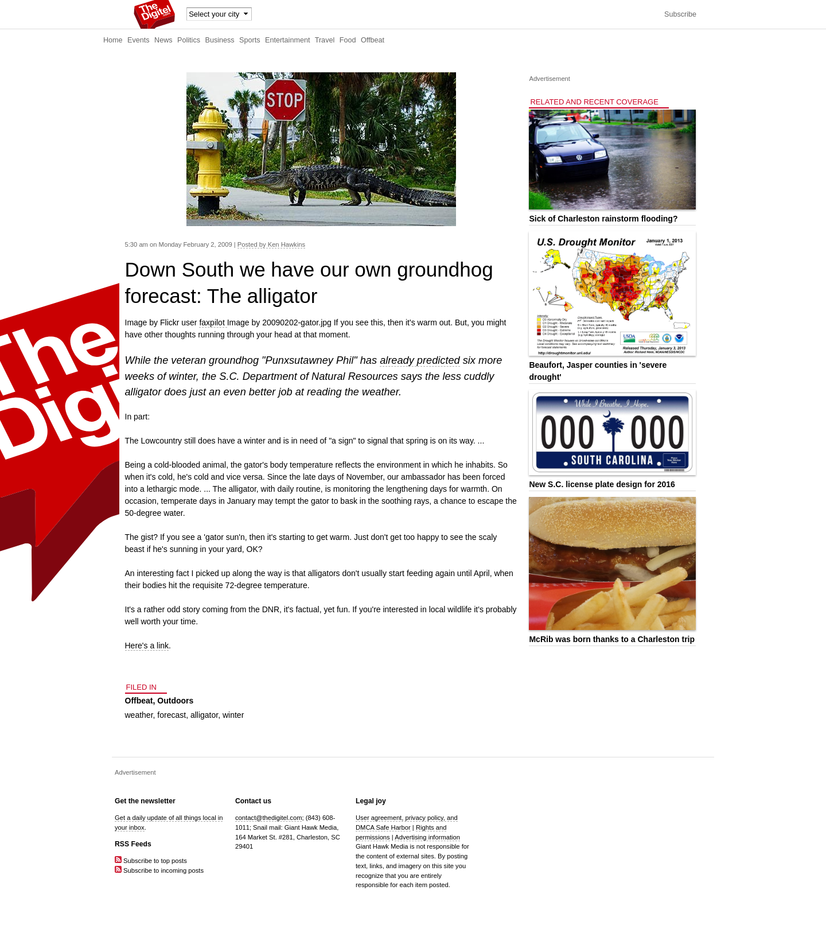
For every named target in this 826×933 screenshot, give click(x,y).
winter (233, 715)
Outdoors (175, 700)
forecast (171, 715)
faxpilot (213, 322)
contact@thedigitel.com (268, 817)
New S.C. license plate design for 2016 (602, 484)
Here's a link (147, 645)
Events (138, 40)
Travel (325, 40)
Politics (188, 40)
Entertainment (287, 40)
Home (113, 40)
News (163, 40)
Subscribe (680, 14)
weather (139, 715)
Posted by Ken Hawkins (271, 244)
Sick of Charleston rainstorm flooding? (603, 218)
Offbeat (372, 40)
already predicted (420, 360)
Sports (249, 40)
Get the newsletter (145, 801)
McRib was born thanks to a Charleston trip (612, 639)
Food (348, 40)
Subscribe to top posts (151, 860)
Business (220, 40)
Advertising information (427, 837)
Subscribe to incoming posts (159, 870)
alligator (204, 715)
